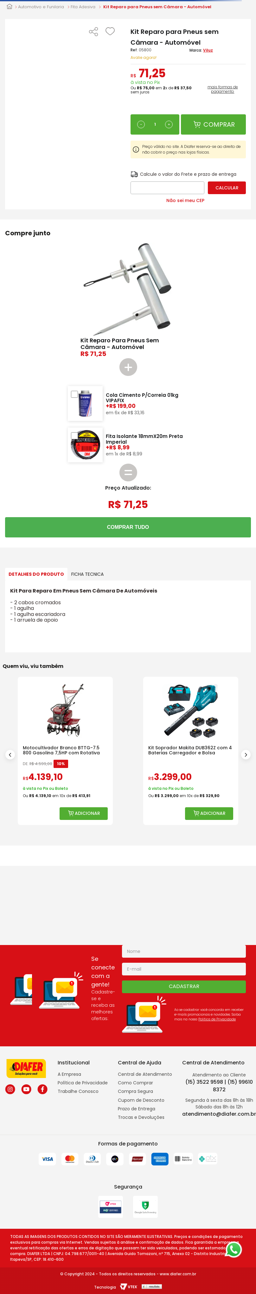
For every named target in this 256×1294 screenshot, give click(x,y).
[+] (169, 124)
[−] (141, 124)
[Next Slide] (246, 754)
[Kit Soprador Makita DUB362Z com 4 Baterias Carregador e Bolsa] (190, 751)
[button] (93, 32)
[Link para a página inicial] (9, 7)
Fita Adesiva (83, 7)
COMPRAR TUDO (128, 527)
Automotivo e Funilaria (41, 7)
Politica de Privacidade (217, 1019)
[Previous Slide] (10, 754)
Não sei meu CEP (185, 200)
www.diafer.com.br (178, 1274)
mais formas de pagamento (223, 89)
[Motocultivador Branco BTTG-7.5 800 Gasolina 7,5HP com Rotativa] (65, 751)
